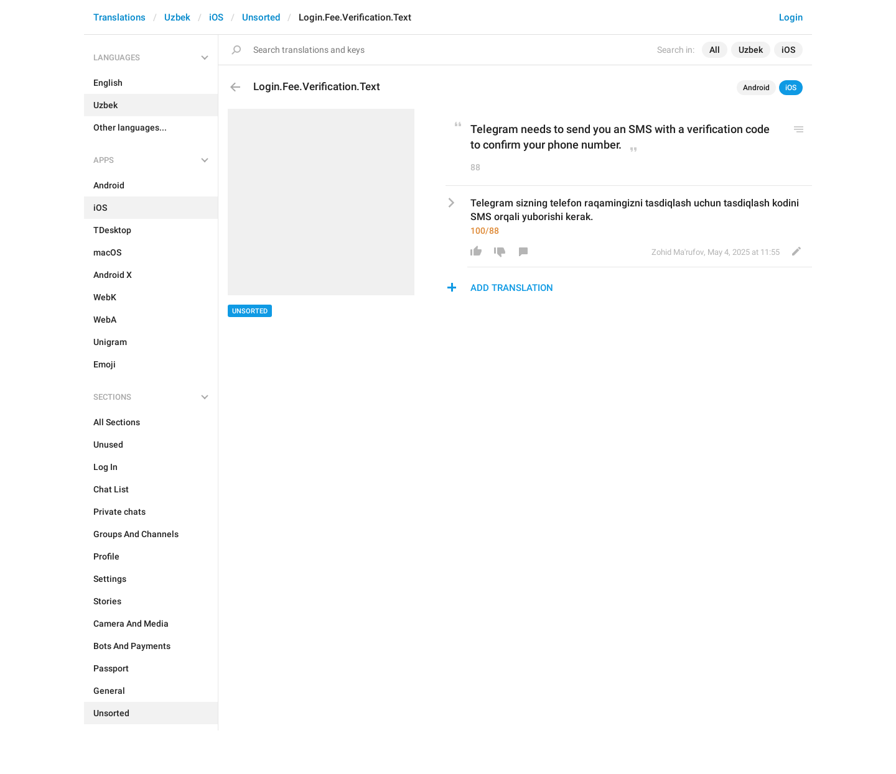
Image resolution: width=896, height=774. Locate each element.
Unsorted (261, 17)
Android (756, 87)
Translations (119, 17)
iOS (216, 17)
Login (791, 17)
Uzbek (177, 17)
